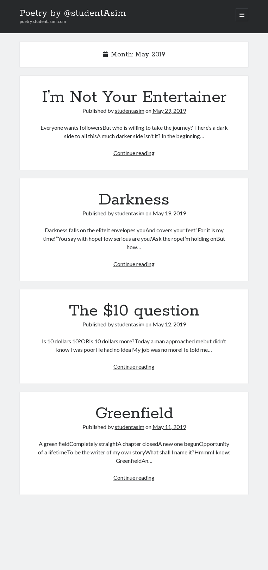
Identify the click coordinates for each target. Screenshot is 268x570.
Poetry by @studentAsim (73, 13)
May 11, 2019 (169, 426)
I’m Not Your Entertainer (134, 97)
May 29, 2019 (169, 110)
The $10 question (134, 311)
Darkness (134, 200)
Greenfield (134, 413)
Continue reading (134, 152)
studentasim (129, 110)
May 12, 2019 (169, 324)
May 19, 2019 (169, 213)
